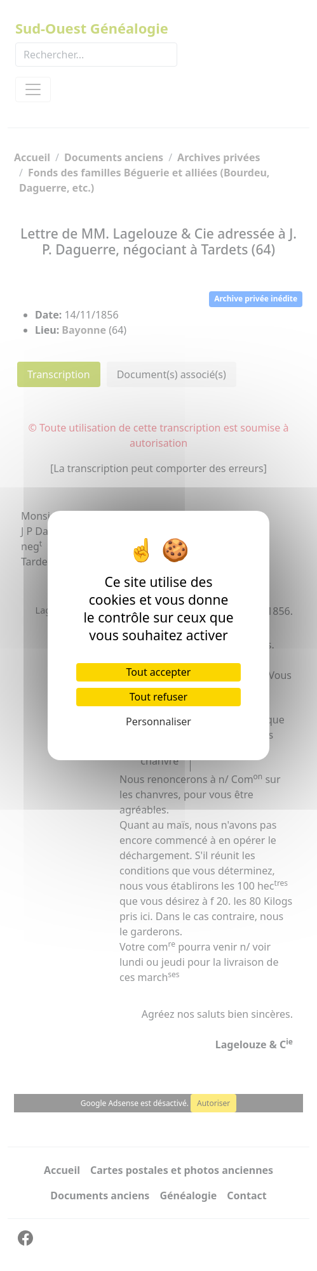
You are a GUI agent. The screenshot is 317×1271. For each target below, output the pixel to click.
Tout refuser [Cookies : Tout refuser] (158, 697)
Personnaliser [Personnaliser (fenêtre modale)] (158, 721)
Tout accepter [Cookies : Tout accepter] (158, 672)
